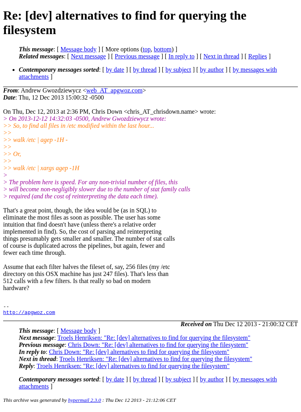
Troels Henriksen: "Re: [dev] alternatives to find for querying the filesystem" (153, 340)
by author (212, 69)
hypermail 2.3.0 (84, 402)
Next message (88, 56)
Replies (257, 56)
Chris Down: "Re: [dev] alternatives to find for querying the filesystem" (158, 347)
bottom (162, 49)
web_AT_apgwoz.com (114, 90)
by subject (178, 69)
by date (115, 69)
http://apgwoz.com (29, 314)
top (146, 49)
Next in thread (221, 56)
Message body (78, 49)
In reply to (182, 56)
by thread (145, 69)
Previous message (137, 56)
